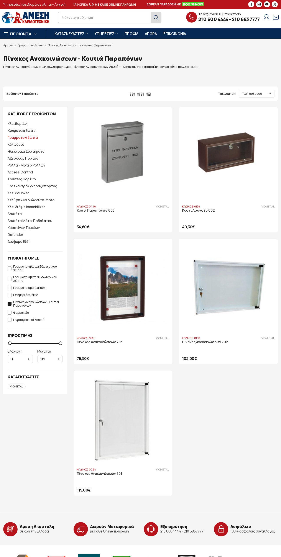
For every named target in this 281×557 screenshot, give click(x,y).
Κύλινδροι (16, 144)
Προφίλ (102, 495)
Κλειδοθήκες (18, 193)
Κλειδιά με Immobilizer (26, 206)
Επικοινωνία (106, 521)
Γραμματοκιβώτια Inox (29, 288)
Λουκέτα (15, 213)
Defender (15, 234)
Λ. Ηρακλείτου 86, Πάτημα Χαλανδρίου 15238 (43, 495)
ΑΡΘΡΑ (151, 33)
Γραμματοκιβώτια (30, 45)
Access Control (20, 172)
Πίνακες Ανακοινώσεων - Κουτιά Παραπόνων (80, 45)
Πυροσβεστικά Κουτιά (28, 320)
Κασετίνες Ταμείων (24, 227)
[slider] (10, 343)
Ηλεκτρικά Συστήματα (26, 151)
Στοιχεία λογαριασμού (163, 495)
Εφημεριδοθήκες (25, 295)
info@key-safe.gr (23, 508)
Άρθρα (102, 515)
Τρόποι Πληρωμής (160, 515)
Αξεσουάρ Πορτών (23, 158)
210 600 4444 (213, 19)
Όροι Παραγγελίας (160, 508)
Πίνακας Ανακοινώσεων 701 (169, 272)
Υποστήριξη (106, 508)
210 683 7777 (246, 19)
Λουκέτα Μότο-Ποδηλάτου (30, 220)
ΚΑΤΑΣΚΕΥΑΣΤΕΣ (71, 33)
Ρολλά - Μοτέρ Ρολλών (26, 165)
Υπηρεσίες (104, 502)
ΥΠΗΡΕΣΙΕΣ (106, 33)
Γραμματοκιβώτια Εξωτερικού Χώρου (35, 268)
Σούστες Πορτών (22, 179)
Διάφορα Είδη (19, 241)
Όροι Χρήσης (156, 502)
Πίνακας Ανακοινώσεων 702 (100, 272)
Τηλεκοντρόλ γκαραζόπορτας (32, 186)
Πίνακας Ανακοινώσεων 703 (240, 175)
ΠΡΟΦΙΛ (131, 33)
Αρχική (8, 45)
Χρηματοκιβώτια (22, 130)
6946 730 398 (48, 514)
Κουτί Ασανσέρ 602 (163, 175)
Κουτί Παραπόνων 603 (96, 175)
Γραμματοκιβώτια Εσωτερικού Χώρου (35, 279)
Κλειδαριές (17, 123)
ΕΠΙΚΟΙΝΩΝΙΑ (174, 33)
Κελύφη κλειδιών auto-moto (31, 200)
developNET (160, 550)
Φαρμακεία (21, 313)
